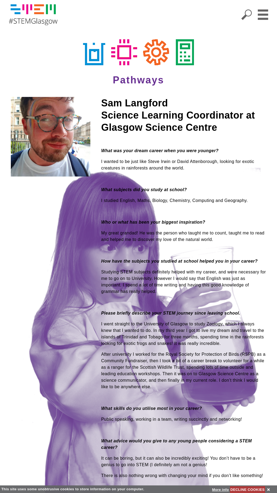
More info (220, 490)
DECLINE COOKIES (247, 490)
